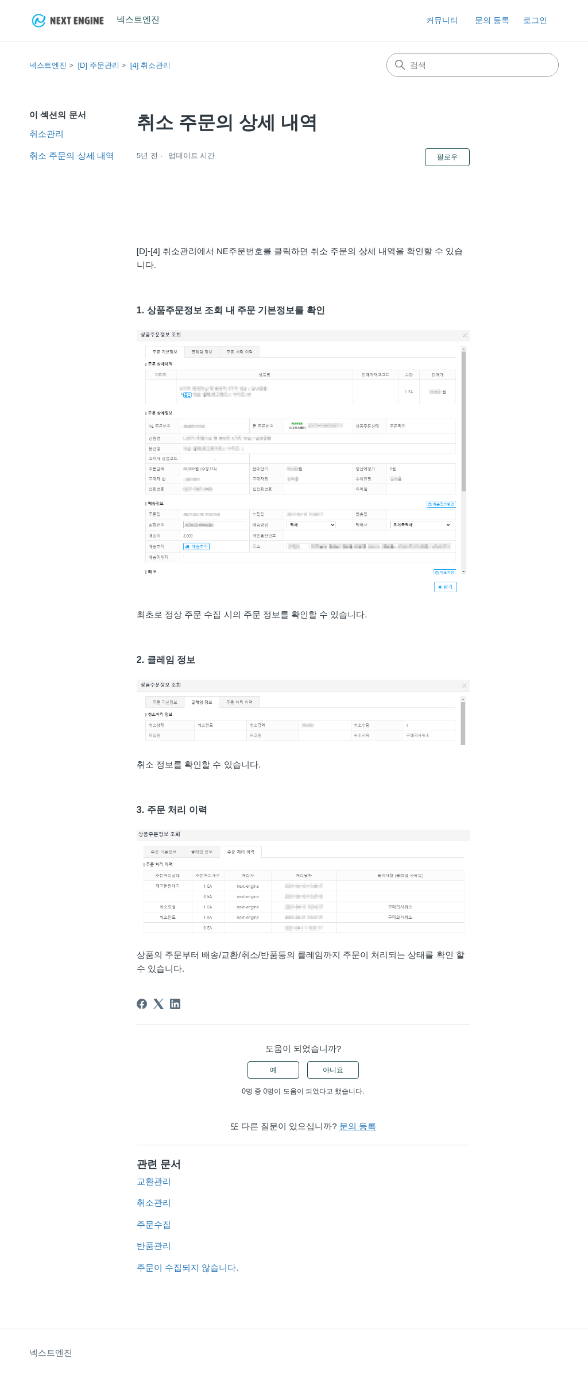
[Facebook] (142, 1004)
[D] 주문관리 (98, 65)
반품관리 (154, 1246)
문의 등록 (492, 20)
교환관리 (154, 1181)
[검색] (472, 64)
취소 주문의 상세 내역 (71, 155)
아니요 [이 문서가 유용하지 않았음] (333, 1070)
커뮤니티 (442, 20)
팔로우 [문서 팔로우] (447, 157)
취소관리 (46, 134)
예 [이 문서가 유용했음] (273, 1070)
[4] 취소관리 (150, 65)
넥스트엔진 (48, 65)
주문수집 (154, 1224)
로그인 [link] (535, 20)
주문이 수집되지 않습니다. (188, 1267)
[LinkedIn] (175, 1004)
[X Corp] (158, 1004)
